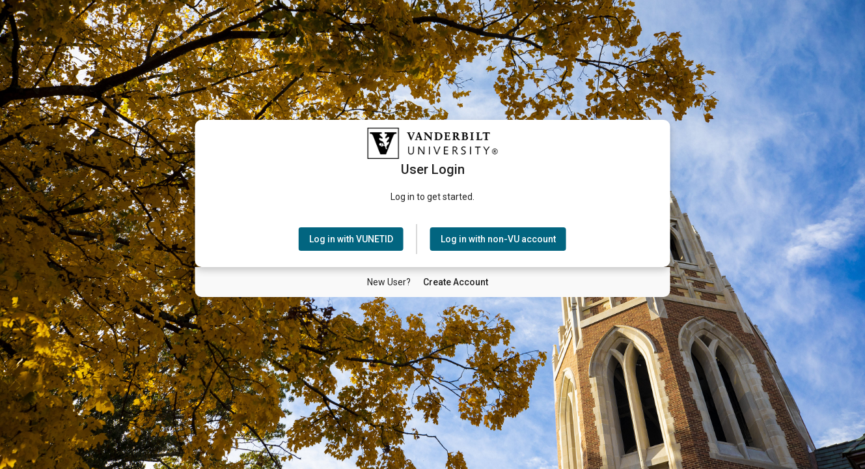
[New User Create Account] (456, 282)
